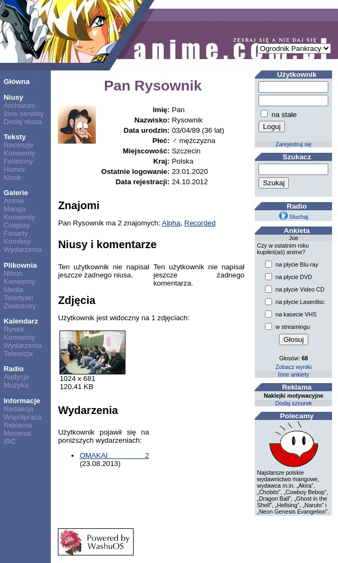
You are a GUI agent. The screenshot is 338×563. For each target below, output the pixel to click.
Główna (17, 81)
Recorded (200, 223)
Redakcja (19, 409)
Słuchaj (293, 216)
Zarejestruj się (293, 144)
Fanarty (16, 233)
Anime (14, 201)
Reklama (18, 425)
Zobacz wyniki (293, 367)
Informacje (22, 401)
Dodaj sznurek (293, 403)
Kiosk (13, 177)
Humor (14, 169)
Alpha (171, 223)
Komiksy (17, 241)
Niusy (13, 97)
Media (13, 290)
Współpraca (23, 417)
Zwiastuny (20, 306)
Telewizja (18, 354)
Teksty (15, 137)
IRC (10, 441)
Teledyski (19, 298)
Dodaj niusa (23, 122)
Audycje (16, 377)
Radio (14, 369)
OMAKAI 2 (114, 455)
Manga (15, 209)
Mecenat (17, 433)
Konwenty (20, 153)
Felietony (18, 161)
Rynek (14, 329)
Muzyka (16, 385)
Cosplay (17, 225)
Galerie (16, 193)
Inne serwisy (24, 113)
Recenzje (19, 145)
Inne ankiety (293, 374)
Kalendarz (21, 321)
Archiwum (20, 105)
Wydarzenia (23, 249)
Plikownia (20, 265)
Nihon (13, 273)
